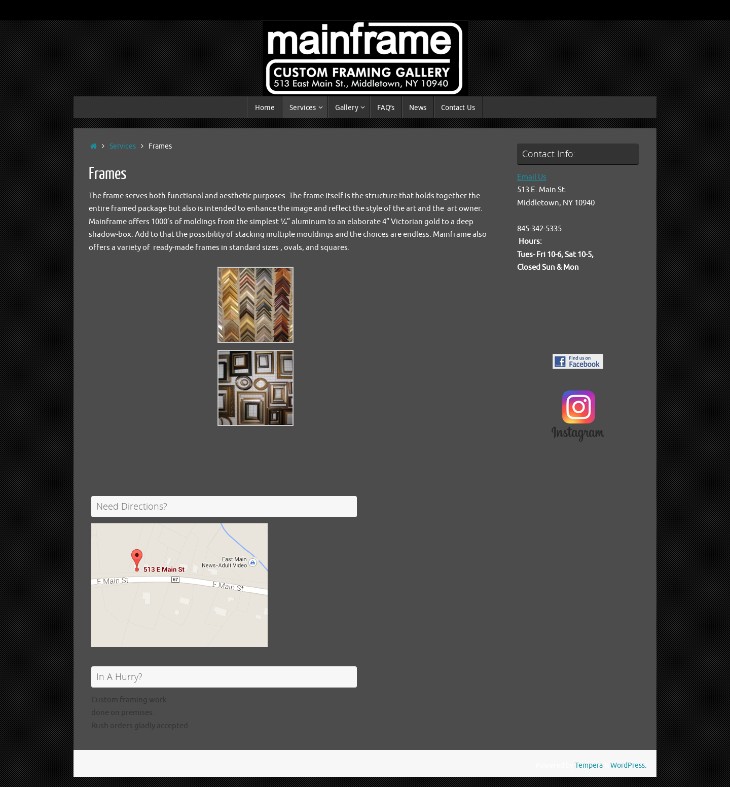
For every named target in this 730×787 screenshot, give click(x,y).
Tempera (589, 765)
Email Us (531, 177)
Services (123, 146)
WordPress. (628, 765)
